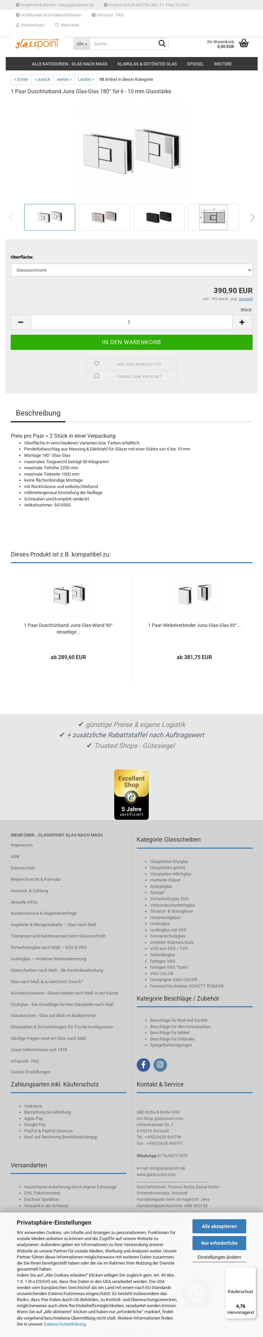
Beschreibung (38, 413)
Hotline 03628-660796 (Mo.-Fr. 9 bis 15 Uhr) (146, 5)
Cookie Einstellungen (30, 1071)
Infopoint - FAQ (108, 15)
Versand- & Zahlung (29, 890)
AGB (15, 856)
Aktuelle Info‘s (24, 902)
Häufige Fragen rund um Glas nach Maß (48, 1038)
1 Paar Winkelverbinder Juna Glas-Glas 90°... (194, 625)
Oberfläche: (22, 257)
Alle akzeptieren (219, 1226)
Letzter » (86, 79)
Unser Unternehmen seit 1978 (39, 1049)
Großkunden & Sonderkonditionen (49, 15)
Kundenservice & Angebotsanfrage (44, 913)
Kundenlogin (30, 25)
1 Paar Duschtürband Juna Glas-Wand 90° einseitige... (68, 629)
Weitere (223, 63)
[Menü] (252, 1271)
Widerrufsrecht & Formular (36, 879)
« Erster (21, 79)
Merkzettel (67, 25)
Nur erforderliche (219, 1243)
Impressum (22, 845)
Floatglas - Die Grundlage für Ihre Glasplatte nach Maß (62, 1004)
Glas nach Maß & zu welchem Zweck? (47, 981)
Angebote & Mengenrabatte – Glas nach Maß (53, 924)
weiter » (64, 79)
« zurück (42, 79)
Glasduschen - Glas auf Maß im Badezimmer (53, 1015)
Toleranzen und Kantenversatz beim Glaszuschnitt (58, 936)
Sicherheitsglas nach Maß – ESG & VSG (49, 947)
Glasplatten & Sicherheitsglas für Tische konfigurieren (62, 1026)
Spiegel (195, 63)
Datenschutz (23, 867)
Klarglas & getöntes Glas (147, 63)
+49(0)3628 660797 (164, 1143)
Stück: (246, 309)
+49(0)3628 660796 (163, 1137)
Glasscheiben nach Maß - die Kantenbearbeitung (57, 970)
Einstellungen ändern (219, 1257)
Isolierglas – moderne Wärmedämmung (48, 958)
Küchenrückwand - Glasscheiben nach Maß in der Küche (64, 993)
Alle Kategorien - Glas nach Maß (69, 63)
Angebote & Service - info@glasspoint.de (55, 5)
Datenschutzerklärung (65, 1324)
